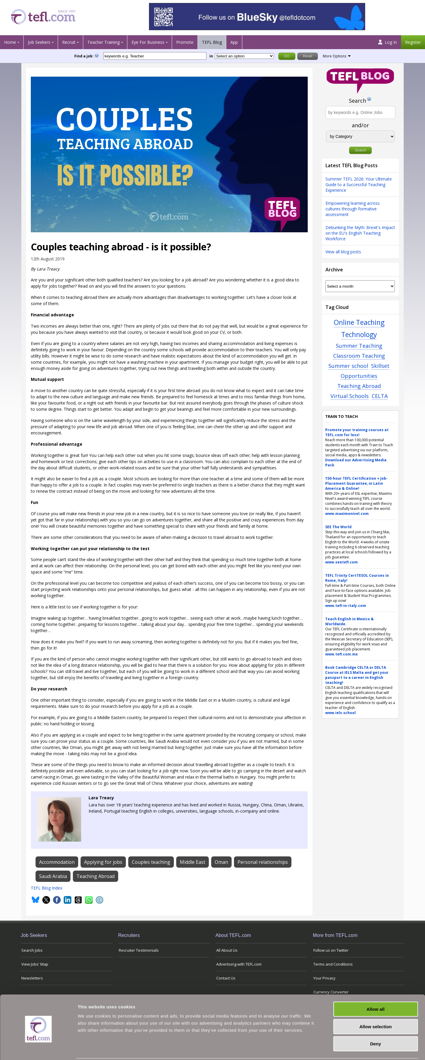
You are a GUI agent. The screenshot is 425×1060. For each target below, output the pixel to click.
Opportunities (359, 375)
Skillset (380, 365)
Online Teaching (359, 322)
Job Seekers (39, 42)
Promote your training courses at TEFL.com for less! (357, 432)
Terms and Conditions (333, 964)
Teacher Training (103, 42)
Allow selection (375, 1005)
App (234, 42)
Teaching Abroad (359, 385)
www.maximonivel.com (347, 513)
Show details (311, 1048)
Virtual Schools (350, 395)
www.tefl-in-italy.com (345, 605)
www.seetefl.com (341, 562)
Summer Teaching (359, 345)
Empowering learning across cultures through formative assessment (352, 208)
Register (413, 42)
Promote (184, 42)
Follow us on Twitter (331, 950)
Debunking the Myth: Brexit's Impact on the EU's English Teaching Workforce (360, 233)
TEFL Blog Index (46, 888)
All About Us (227, 950)
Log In (387, 42)
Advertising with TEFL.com (239, 964)
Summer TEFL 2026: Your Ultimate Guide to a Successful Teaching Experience (358, 184)
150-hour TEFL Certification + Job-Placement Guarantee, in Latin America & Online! (356, 483)
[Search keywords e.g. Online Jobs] (360, 112)
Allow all (376, 987)
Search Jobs (32, 950)
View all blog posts (343, 251)
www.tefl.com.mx (341, 654)
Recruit (69, 42)
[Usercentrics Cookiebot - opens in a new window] (38, 1048)
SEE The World (338, 526)
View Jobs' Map (34, 964)
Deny (375, 1022)
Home (10, 42)
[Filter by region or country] (244, 56)
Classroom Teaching (359, 355)
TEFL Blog (212, 42)
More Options (334, 56)
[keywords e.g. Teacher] (154, 56)
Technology (359, 334)
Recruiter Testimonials (139, 950)
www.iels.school (340, 712)
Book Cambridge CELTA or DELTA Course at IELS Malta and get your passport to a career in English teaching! (357, 675)
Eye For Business (147, 42)
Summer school (348, 365)
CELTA (380, 395)
